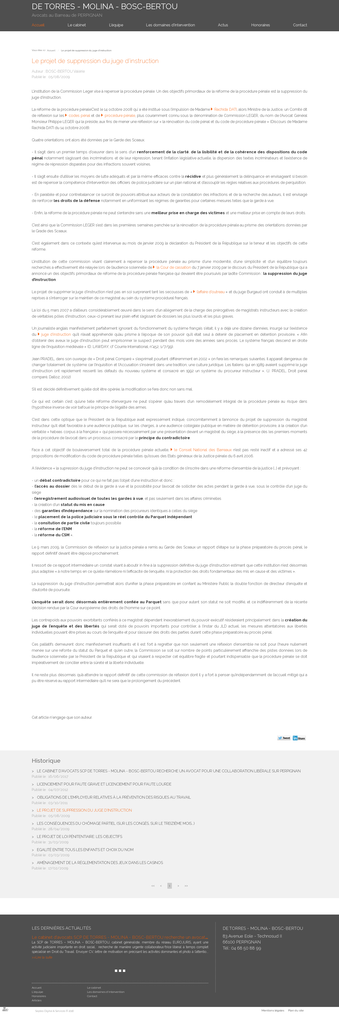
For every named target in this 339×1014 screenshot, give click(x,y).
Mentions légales (273, 1010)
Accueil (38, 25)
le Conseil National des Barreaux (203, 450)
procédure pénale (120, 115)
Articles (36, 1000)
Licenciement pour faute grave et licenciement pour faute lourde (104, 784)
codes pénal (80, 115)
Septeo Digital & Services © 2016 (54, 1011)
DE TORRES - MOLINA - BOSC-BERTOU (105, 6)
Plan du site (296, 1010)
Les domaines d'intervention (170, 25)
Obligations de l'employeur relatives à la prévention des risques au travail (114, 797)
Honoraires (260, 25)
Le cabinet (77, 25)
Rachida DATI (225, 109)
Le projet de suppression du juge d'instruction (86, 50)
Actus (223, 25)
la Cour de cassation (174, 267)
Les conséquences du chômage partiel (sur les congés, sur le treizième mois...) (116, 823)
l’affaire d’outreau (211, 292)
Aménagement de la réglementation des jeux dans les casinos (100, 862)
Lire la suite (44, 957)
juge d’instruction (57, 334)
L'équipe (116, 25)
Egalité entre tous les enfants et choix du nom (85, 850)
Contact (300, 25)
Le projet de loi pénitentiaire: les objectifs (79, 836)
